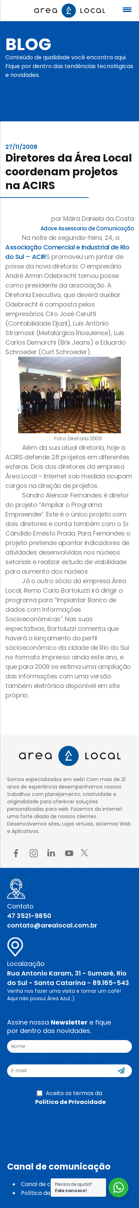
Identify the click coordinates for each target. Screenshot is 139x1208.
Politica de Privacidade (70, 1102)
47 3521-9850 (29, 915)
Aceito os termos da (70, 1097)
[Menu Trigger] (127, 9)
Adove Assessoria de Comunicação (87, 228)
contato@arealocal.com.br (52, 925)
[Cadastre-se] (121, 1070)
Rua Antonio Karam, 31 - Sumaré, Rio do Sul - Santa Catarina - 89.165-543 (68, 978)
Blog (28, 44)
